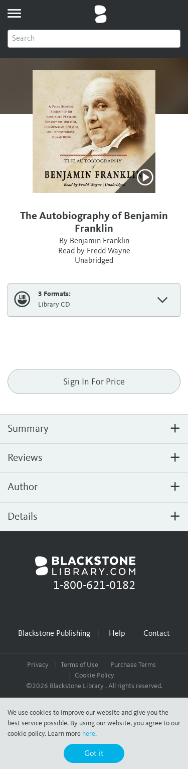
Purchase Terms (133, 664)
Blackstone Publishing (54, 634)
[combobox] (94, 39)
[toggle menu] (14, 13)
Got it (94, 754)
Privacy (38, 664)
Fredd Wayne (108, 251)
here (88, 733)
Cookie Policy (94, 675)
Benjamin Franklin (99, 241)
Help (117, 634)
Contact (156, 634)
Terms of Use (79, 664)
